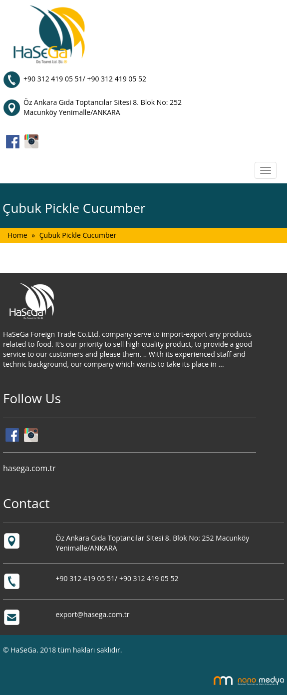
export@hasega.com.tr (93, 614)
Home (17, 235)
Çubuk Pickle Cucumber (77, 235)
